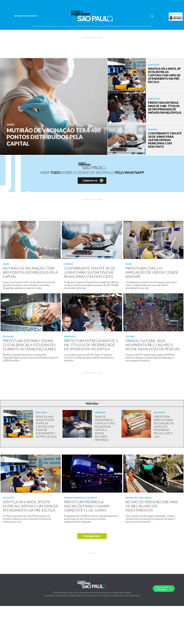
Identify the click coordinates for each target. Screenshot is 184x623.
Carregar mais (92, 536)
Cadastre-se (90, 180)
